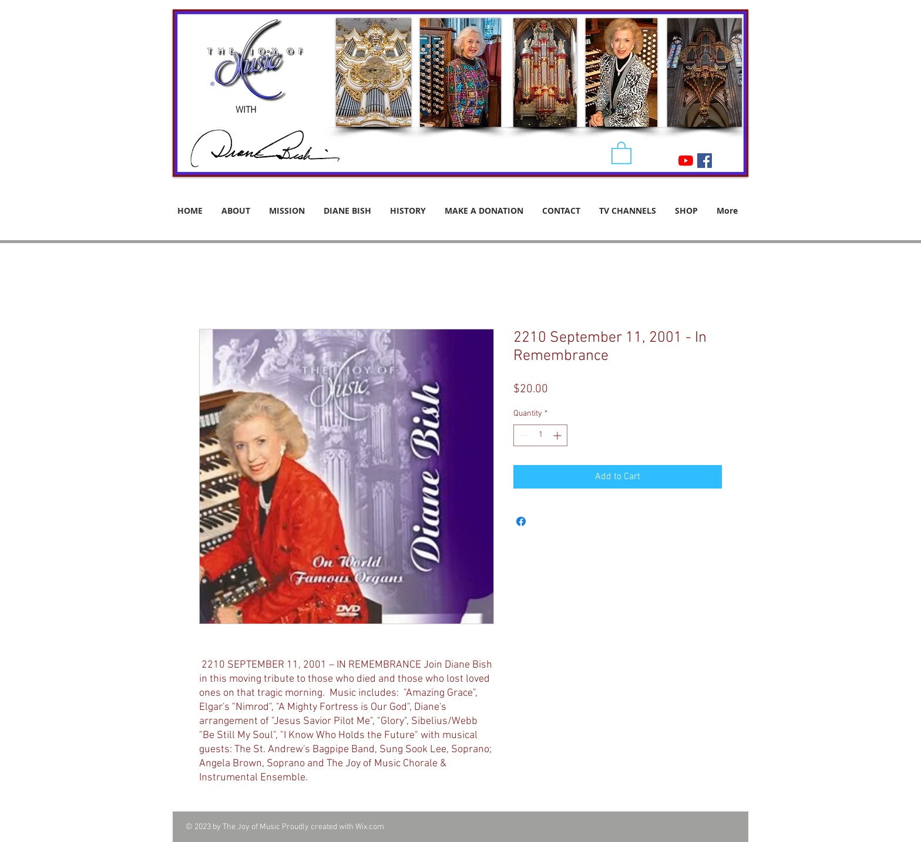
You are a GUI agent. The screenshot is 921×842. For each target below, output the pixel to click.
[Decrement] (522, 435)
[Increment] (558, 435)
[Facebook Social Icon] (704, 160)
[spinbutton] (540, 435)
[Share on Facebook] (521, 521)
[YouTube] (685, 160)
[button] (621, 152)
